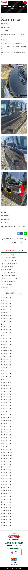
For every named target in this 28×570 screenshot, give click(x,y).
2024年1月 (7, 379)
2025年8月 (7, 327)
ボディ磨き (8, 284)
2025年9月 (7, 324)
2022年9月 (7, 426)
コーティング (7, 269)
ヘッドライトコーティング (11, 278)
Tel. (14, 543)
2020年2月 (7, 505)
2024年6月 (7, 368)
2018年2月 (7, 525)
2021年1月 (7, 484)
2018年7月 (7, 522)
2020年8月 (7, 496)
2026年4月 (7, 303)
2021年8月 (7, 464)
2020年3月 (7, 502)
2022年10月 (7, 423)
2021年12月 (7, 452)
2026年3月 (7, 306)
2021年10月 (7, 458)
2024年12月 (7, 350)
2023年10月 (7, 388)
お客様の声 (4, 212)
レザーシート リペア (10, 261)
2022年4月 (7, 440)
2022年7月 (7, 432)
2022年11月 (7, 420)
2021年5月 (7, 473)
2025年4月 (7, 338)
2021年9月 (7, 461)
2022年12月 (7, 417)
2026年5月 (7, 300)
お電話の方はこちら (6, 27)
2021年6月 (7, 470)
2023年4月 (7, 405)
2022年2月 (7, 446)
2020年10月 (7, 493)
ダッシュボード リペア (10, 263)
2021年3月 (7, 478)
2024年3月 (7, 376)
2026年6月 (7, 298)
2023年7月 (7, 397)
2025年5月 (7, 335)
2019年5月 (7, 519)
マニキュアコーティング (11, 275)
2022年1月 (7, 449)
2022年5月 (7, 438)
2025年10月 (7, 321)
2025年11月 (7, 318)
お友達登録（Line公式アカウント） (10, 34)
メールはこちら (5, 30)
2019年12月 (7, 510)
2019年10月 (7, 513)
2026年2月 (7, 309)
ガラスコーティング (10, 272)
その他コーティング (10, 281)
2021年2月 (7, 481)
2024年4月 (7, 373)
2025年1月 (7, 347)
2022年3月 (7, 443)
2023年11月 (7, 385)
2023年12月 (7, 382)
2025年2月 (7, 344)
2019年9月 (7, 516)
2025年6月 (7, 333)
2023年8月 (7, 394)
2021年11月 (7, 455)
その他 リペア (8, 266)
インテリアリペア (8, 255)
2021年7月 (7, 467)
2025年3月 (7, 341)
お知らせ (5, 287)
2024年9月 (7, 359)
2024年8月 (7, 362)
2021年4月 (7, 475)
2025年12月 (7, 315)
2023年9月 (7, 391)
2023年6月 (7, 400)
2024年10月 (7, 356)
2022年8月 (7, 429)
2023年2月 (7, 411)
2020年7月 (7, 499)
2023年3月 (7, 408)
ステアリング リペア (10, 258)
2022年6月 (7, 435)
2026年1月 (7, 312)
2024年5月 (7, 370)
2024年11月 (7, 353)
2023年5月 (7, 403)
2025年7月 (7, 330)
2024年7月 (7, 365)
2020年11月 (7, 490)
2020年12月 (7, 487)
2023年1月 (7, 414)
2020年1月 (7, 508)
